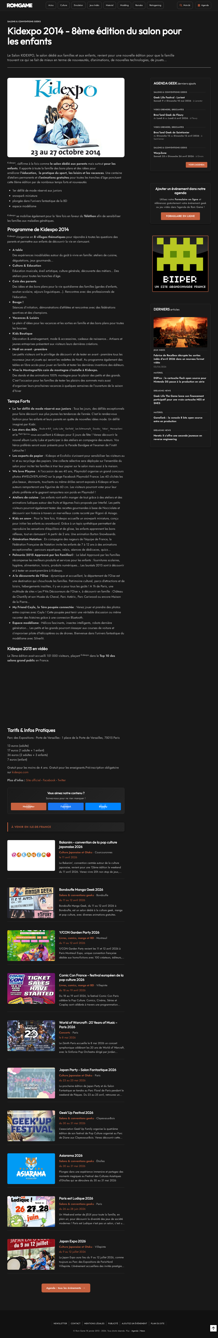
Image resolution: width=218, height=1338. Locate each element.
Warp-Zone (160, 153)
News (142, 1330)
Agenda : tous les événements (65, 1288)
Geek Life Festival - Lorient (169, 97)
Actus (50, 5)
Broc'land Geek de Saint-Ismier (171, 132)
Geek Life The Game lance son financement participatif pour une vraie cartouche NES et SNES (179, 399)
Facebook (49, 780)
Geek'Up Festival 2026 (76, 1112)
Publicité (113, 1323)
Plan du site (157, 1323)
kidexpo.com (20, 772)
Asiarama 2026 (70, 1155)
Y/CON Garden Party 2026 (79, 932)
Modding (124, 5)
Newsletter (60, 1323)
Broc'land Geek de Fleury (168, 115)
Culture (63, 5)
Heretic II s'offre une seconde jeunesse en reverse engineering (178, 437)
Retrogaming (155, 5)
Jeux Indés (94, 5)
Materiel (109, 5)
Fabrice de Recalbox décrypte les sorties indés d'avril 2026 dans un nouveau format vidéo (179, 358)
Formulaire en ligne (180, 216)
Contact (76, 1323)
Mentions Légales (94, 1323)
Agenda (134, 1330)
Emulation (78, 5)
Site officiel (33, 780)
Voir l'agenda (197, 164)
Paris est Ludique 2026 (76, 1198)
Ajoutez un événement (134, 1323)
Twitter (62, 780)
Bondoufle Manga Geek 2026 (81, 889)
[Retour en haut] (213, 1328)
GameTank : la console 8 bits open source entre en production (178, 419)
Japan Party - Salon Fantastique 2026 (87, 1070)
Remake (139, 5)
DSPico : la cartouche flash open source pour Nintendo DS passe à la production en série (180, 380)
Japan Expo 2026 (72, 1241)
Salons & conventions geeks (24, 21)
